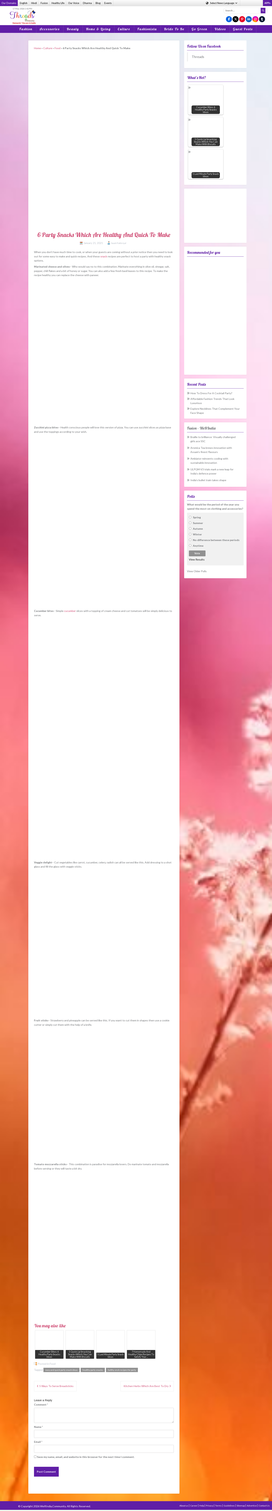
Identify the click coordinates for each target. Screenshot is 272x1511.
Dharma (87, 3)
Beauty (73, 29)
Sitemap (241, 1505)
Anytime (198, 545)
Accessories (49, 29)
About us (184, 1505)
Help (201, 1505)
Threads (198, 57)
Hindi (34, 3)
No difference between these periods (216, 540)
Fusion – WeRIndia (201, 428)
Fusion (44, 3)
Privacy (210, 1505)
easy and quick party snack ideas (61, 1370)
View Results (197, 559)
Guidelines (229, 1505)
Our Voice (73, 3)
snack (103, 256)
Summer (198, 523)
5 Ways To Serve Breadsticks (56, 1386)
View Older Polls (197, 571)
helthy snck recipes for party (122, 1370)
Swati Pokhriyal (118, 243)
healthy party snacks (93, 1370)
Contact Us (264, 1505)
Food (57, 48)
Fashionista (147, 29)
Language (222, 3)
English (23, 3)
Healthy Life (58, 3)
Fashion (25, 29)
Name (38, 1426)
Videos (220, 29)
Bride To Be (174, 29)
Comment (41, 1404)
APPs (267, 3)
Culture (124, 29)
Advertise (252, 1505)
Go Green (199, 29)
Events (108, 3)
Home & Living (98, 29)
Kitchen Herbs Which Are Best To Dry (146, 1386)
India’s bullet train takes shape (208, 480)
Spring (197, 517)
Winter (197, 534)
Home (37, 48)
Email (38, 1441)
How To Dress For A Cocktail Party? (211, 393)
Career (194, 1505)
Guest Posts (243, 29)
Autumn (198, 528)
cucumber (70, 610)
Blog (98, 3)
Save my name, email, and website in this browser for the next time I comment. (85, 1456)
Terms (218, 1505)
